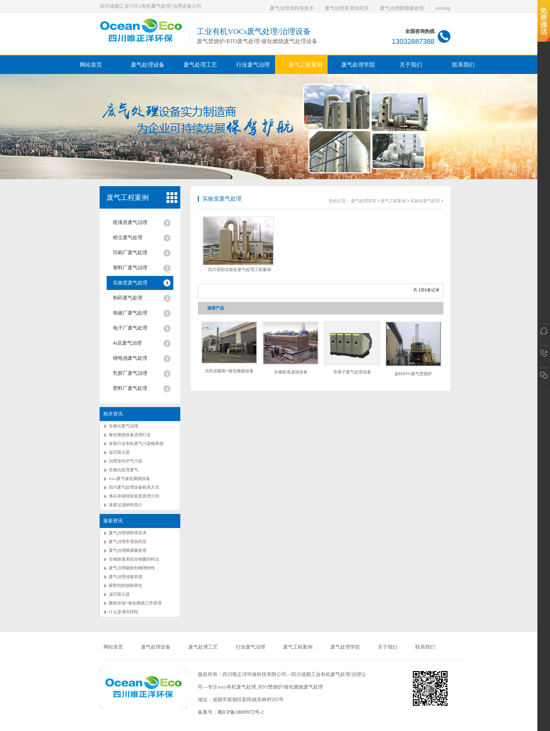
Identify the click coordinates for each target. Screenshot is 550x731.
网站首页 (91, 65)
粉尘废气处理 (127, 237)
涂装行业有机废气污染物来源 (136, 443)
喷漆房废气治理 (130, 222)
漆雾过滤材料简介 (125, 504)
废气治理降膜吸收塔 (402, 8)
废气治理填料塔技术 (292, 8)
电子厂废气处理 (130, 328)
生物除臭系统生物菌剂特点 (134, 559)
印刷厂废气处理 (130, 252)
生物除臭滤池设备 (291, 372)
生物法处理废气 (123, 469)
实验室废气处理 (130, 282)
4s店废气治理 (127, 343)
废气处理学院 (345, 647)
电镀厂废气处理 (130, 313)
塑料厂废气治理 (130, 267)
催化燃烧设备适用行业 (130, 434)
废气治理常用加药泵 (347, 8)
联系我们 (425, 647)
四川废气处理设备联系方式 (134, 487)
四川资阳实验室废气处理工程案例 (239, 269)
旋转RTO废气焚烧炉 (413, 373)
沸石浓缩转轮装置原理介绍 (134, 496)
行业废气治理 (250, 647)
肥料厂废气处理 (130, 388)
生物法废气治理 (123, 426)
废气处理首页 (363, 200)
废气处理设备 (155, 647)
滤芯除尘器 (119, 452)
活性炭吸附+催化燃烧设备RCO (229, 373)
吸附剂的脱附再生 (125, 585)
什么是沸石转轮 (123, 611)
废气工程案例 (128, 197)
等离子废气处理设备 (352, 372)
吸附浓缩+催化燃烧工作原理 (135, 603)
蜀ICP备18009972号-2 (240, 712)
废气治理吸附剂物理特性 (132, 568)
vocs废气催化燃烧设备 (129, 478)
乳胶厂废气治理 (130, 373)
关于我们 (387, 647)
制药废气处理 (127, 297)
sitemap (442, 8)
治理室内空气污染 (125, 461)
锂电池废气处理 (130, 358)
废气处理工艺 (203, 647)
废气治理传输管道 (125, 576)
